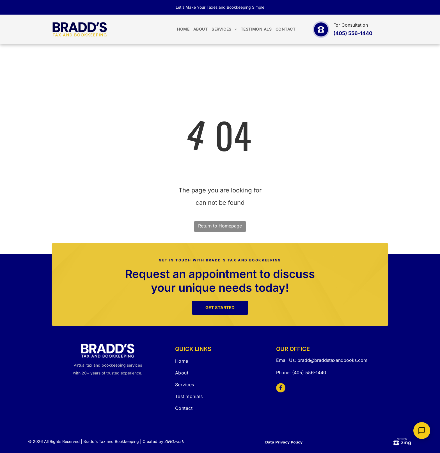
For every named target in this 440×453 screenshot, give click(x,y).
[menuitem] (183, 29)
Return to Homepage (220, 226)
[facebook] (280, 388)
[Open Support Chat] (421, 430)
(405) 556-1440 (309, 372)
